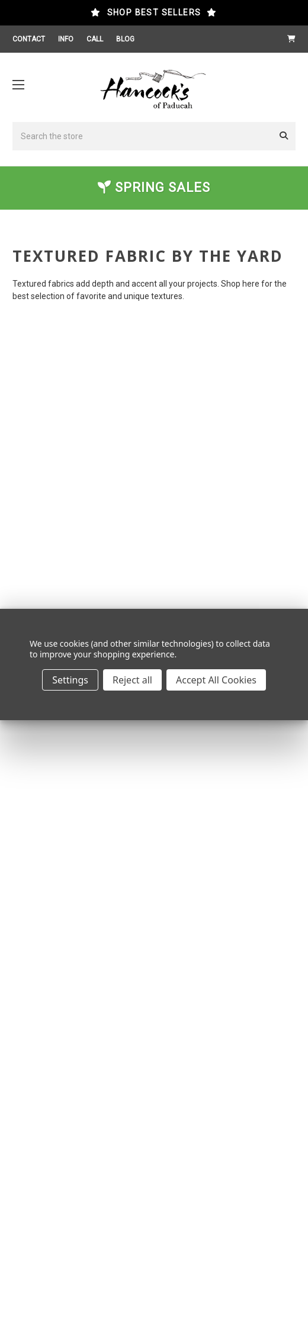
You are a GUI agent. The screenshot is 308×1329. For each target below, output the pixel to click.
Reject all (132, 679)
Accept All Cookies (216, 679)
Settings (70, 679)
